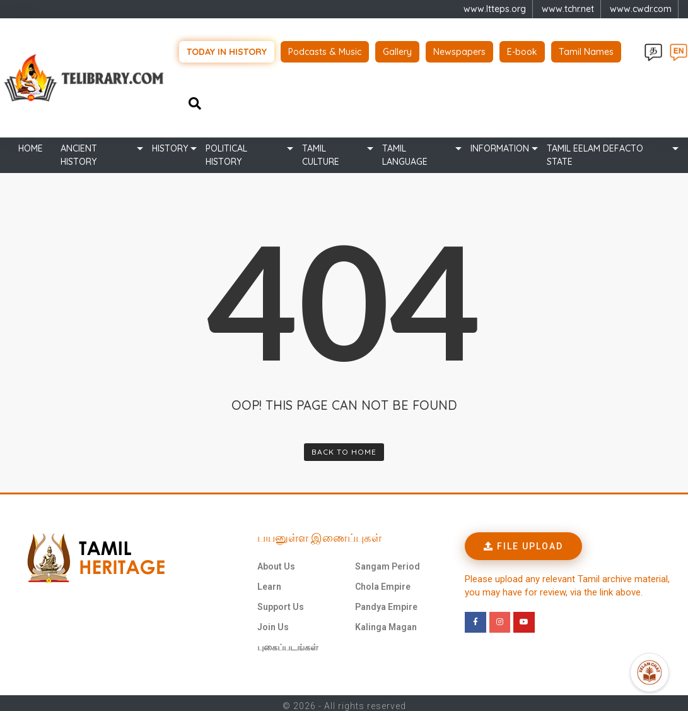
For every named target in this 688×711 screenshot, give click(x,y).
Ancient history (79, 149)
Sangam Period (387, 561)
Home (30, 142)
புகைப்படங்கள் (287, 641)
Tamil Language (405, 149)
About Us (276, 561)
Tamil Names (586, 49)
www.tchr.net (568, 9)
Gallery (397, 49)
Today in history (227, 49)
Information (499, 142)
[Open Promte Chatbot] (649, 672)
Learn (269, 581)
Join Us (273, 621)
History (170, 142)
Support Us (280, 601)
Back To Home (344, 446)
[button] (523, 540)
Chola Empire (383, 581)
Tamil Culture (320, 149)
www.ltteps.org (495, 9)
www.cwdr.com (641, 9)
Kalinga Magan (386, 621)
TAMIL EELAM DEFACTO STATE (595, 149)
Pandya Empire (386, 601)
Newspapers (459, 49)
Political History (226, 149)
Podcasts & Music (324, 49)
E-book (522, 49)
